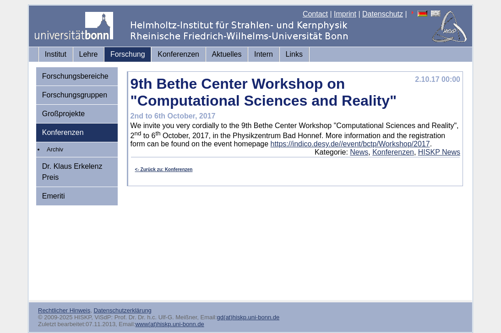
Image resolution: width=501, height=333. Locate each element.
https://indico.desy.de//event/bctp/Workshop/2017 (350, 144)
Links (294, 54)
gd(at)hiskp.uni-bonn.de (248, 317)
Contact (315, 14)
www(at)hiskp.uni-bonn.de (169, 324)
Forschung (127, 54)
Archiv (55, 149)
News (359, 152)
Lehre (88, 54)
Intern (263, 54)
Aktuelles (227, 54)
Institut (55, 54)
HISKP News (439, 152)
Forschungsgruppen (74, 95)
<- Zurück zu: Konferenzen (164, 169)
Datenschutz (382, 14)
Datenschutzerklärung (122, 310)
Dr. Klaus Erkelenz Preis (72, 171)
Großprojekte (63, 114)
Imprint (345, 14)
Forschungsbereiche (75, 76)
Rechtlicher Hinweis (64, 310)
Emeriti (53, 196)
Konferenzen (178, 54)
